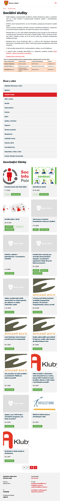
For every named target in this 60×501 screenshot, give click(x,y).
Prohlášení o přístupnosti (39, 490)
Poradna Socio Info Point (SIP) (15, 56)
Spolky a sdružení (10, 121)
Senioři (7, 103)
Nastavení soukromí (37, 492)
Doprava (7, 125)
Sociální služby (11, 8)
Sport (6, 116)
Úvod (4, 8)
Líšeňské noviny (10, 138)
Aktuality (36, 270)
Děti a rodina (9, 99)
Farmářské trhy (10, 147)
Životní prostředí (10, 130)
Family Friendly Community (14, 156)
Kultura (7, 112)
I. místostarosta (19, 226)
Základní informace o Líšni (13, 86)
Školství (7, 90)
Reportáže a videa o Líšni (13, 151)
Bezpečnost (8, 134)
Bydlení (36, 229)
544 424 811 (34, 478)
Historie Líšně (9, 143)
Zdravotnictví (9, 108)
